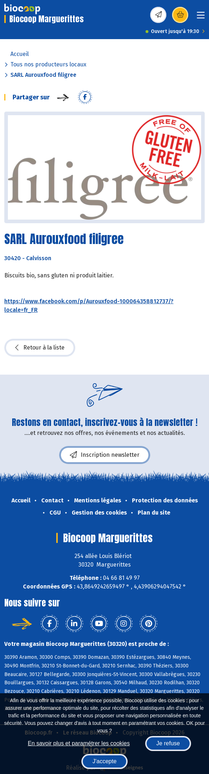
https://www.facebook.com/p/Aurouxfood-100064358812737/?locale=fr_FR (89, 305)
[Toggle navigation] (201, 17)
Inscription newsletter (104, 455)
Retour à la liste (40, 347)
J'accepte (104, 761)
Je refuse (168, 743)
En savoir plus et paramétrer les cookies (79, 743)
